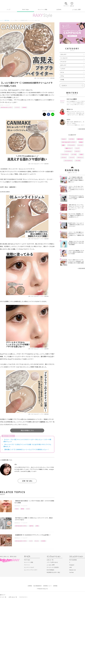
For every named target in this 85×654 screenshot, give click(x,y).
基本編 (22, 508)
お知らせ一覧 (50, 559)
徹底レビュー (69, 148)
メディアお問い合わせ (52, 562)
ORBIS (37, 525)
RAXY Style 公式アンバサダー (6, 107)
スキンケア (63, 54)
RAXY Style (25, 9)
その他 (62, 79)
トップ (8, 9)
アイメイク (63, 61)
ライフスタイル (68, 160)
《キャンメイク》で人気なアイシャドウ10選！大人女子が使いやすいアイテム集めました (27, 445)
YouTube (71, 572)
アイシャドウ (71, 145)
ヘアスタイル (68, 151)
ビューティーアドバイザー (30, 570)
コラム (62, 76)
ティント (36, 541)
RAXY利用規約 (50, 570)
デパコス (64, 157)
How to (16, 508)
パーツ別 (74, 154)
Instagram (71, 565)
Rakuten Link (72, 570)
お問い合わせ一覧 (13, 597)
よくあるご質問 (76, 9)
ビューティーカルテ (29, 567)
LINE (70, 567)
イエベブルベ (65, 154)
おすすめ (71, 139)
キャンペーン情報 (42, 9)
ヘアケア (62, 69)
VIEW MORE (81, 129)
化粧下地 (31, 525)
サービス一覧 (3, 597)
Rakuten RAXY (7, 4)
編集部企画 (80, 139)
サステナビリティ (23, 597)
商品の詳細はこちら (27, 430)
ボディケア (63, 65)
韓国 (63, 145)
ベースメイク (7, 105)
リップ (28, 508)
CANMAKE (24, 107)
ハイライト (17, 107)
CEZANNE (43, 541)
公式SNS (58, 9)
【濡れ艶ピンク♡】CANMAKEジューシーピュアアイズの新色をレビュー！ (26, 449)
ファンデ (72, 157)
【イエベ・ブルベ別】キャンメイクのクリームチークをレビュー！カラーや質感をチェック (27, 440)
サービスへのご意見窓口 (53, 567)
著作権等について (47, 585)
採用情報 (55, 585)
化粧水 (81, 154)
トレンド (80, 145)
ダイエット (80, 157)
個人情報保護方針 (37, 585)
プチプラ (77, 151)
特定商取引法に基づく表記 (53, 572)
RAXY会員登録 (73, 559)
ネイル (62, 72)
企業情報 (30, 585)
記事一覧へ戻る (27, 481)
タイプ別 (78, 160)
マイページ (27, 565)
